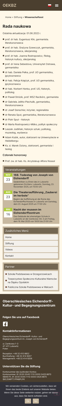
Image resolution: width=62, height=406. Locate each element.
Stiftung (18, 17)
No (35, 401)
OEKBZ (9, 5)
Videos (9, 249)
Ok (27, 401)
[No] (57, 393)
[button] (56, 5)
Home (8, 17)
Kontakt (9, 255)
